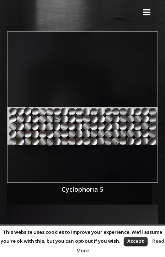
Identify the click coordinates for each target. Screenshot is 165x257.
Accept (135, 241)
